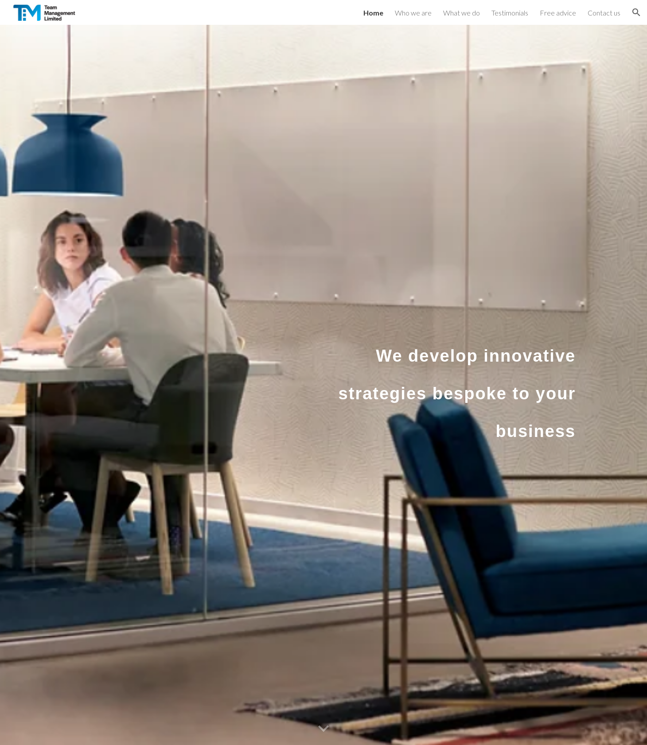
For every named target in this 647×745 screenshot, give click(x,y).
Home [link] (373, 12)
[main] (454, 385)
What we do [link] (461, 12)
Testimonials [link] (509, 12)
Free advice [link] (558, 12)
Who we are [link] (413, 12)
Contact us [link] (604, 12)
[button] (636, 12)
